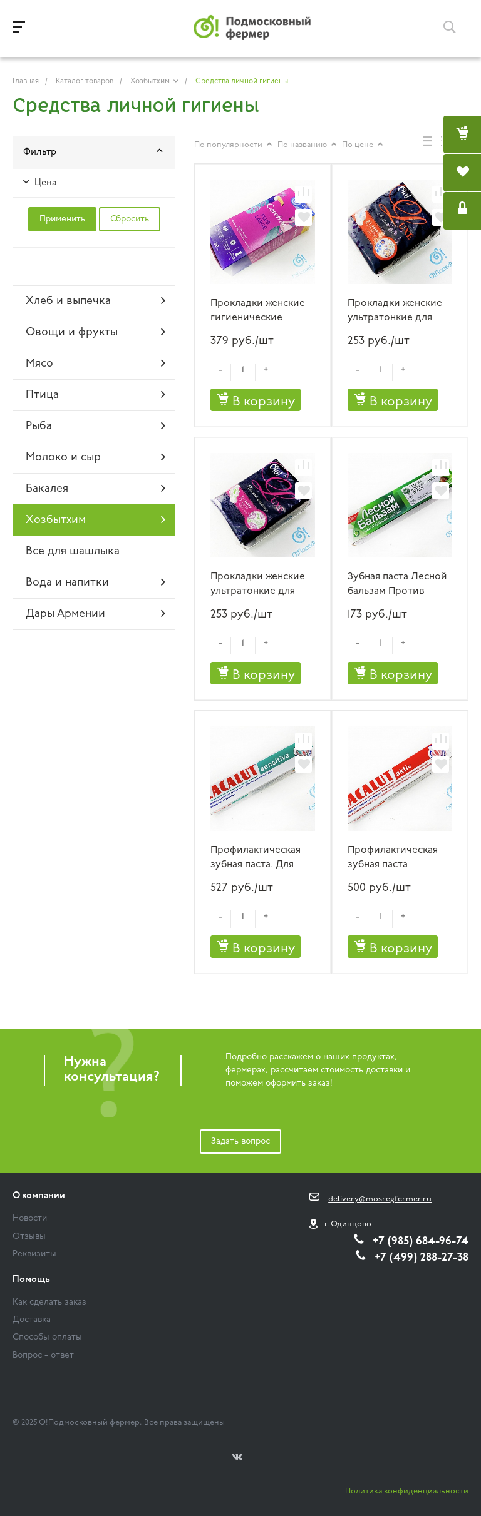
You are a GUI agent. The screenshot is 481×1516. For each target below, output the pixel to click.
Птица (95, 395)
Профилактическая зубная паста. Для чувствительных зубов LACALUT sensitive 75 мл (255, 858)
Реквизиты (34, 1254)
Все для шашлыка (73, 551)
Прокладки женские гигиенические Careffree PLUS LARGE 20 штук (262, 311)
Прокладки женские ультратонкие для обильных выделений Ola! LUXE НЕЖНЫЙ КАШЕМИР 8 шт (261, 585)
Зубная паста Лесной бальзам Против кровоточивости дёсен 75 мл (397, 585)
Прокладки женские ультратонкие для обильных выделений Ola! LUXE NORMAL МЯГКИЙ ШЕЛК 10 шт (399, 311)
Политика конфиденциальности (406, 1491)
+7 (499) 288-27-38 (421, 1258)
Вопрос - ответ (43, 1355)
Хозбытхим (95, 520)
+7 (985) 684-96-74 (420, 1242)
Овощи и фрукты (95, 332)
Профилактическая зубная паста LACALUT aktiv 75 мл (395, 858)
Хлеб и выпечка (95, 301)
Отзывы (29, 1236)
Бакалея (95, 488)
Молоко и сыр (95, 457)
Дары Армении (95, 614)
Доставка (32, 1320)
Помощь (31, 1280)
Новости (30, 1218)
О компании (39, 1196)
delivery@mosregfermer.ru (380, 1199)
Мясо (95, 363)
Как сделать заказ (49, 1302)
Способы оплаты (47, 1337)
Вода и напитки (95, 582)
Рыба (95, 426)
